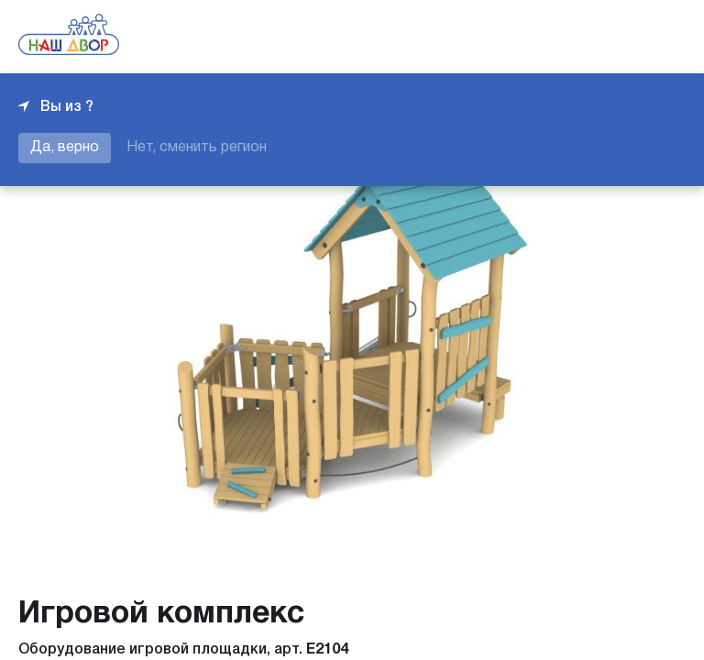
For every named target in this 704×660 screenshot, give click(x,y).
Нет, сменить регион (196, 147)
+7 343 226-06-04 (623, 37)
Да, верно (64, 147)
